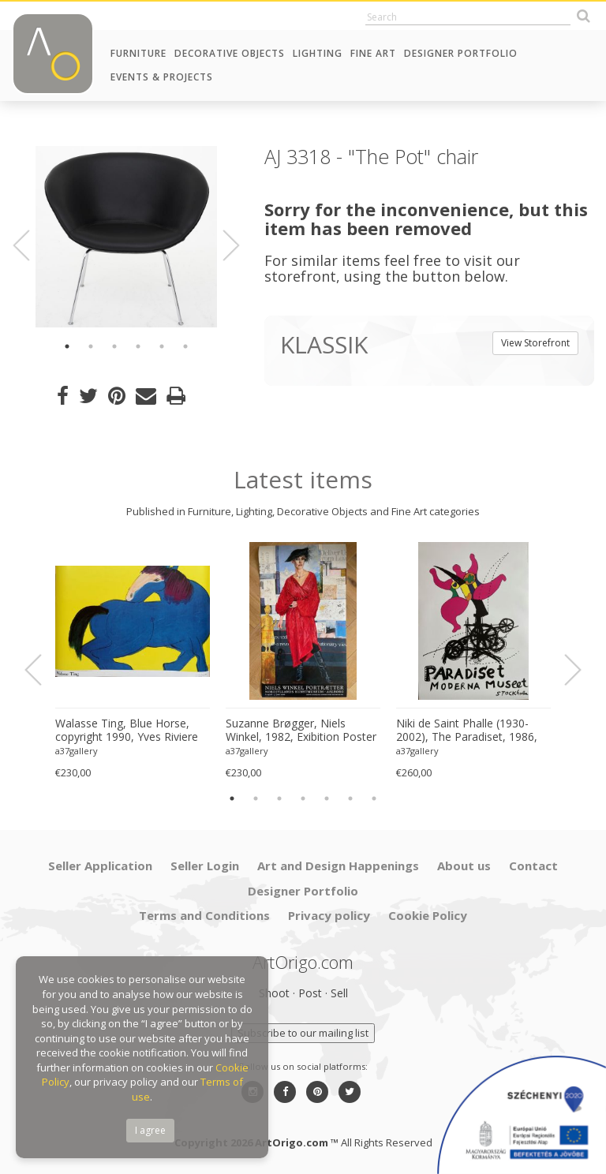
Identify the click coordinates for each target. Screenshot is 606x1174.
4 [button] (138, 346)
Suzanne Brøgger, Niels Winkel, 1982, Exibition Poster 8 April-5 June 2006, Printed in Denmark (301, 730)
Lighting (317, 53)
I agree (150, 1130)
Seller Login (204, 865)
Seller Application (100, 865)
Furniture (138, 53)
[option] (126, 236)
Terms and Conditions (204, 915)
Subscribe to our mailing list (303, 1033)
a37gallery (76, 751)
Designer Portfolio (461, 53)
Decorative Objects (229, 53)
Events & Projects (161, 77)
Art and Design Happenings (338, 865)
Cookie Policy (427, 915)
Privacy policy (329, 915)
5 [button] (162, 346)
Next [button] (222, 245)
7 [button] (374, 798)
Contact (533, 865)
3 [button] (114, 346)
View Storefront (535, 343)
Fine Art (373, 53)
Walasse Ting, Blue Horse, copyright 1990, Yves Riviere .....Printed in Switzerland (126, 730)
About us (464, 865)
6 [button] (185, 346)
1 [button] (67, 346)
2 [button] (91, 346)
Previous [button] (31, 245)
